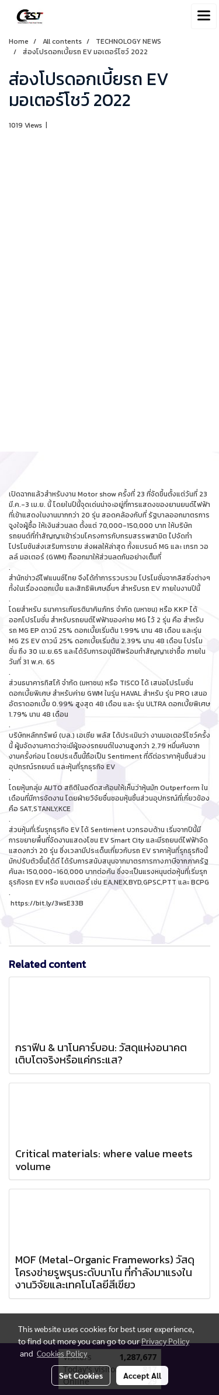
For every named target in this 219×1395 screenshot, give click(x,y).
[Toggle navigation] (204, 16)
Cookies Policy (62, 1353)
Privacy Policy (165, 1341)
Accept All (142, 1375)
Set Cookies (81, 1375)
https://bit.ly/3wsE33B (47, 903)
